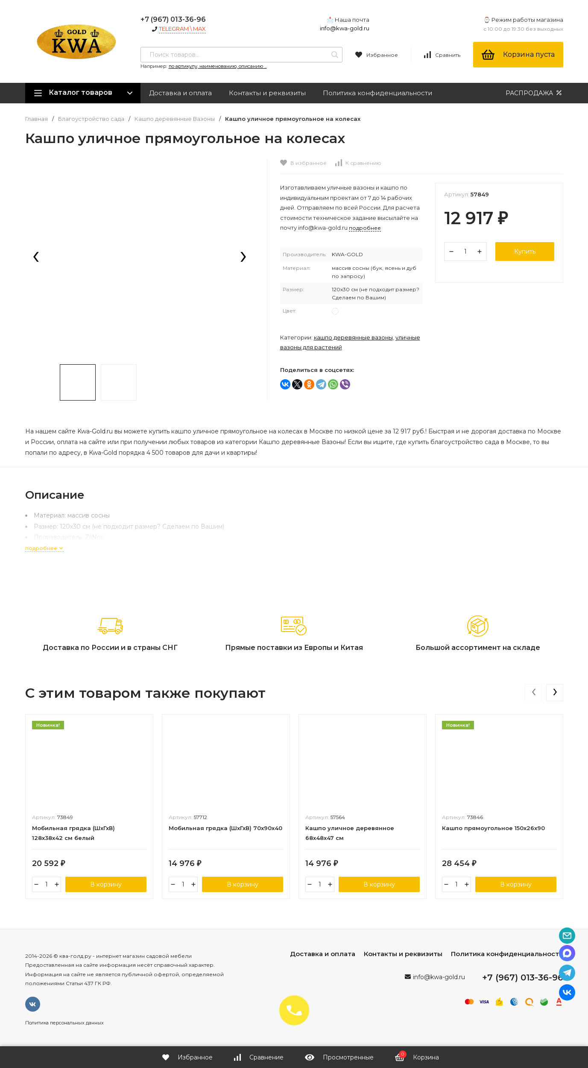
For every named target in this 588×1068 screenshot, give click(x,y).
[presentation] (36, 257)
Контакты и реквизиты (267, 93)
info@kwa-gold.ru (344, 28)
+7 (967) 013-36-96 (173, 19)
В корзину (106, 884)
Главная (36, 119)
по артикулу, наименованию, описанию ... (218, 66)
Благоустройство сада (91, 119)
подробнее (44, 548)
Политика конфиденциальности (377, 93)
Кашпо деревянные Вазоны (175, 119)
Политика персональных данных (64, 1023)
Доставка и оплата (180, 93)
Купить (524, 251)
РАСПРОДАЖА (534, 93)
